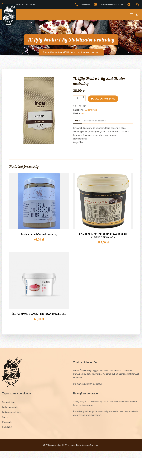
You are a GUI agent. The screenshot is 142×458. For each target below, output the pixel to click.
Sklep (60, 52)
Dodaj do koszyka (103, 98)
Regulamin (7, 427)
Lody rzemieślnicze (11, 412)
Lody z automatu (10, 407)
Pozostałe (7, 422)
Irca (82, 113)
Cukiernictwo (91, 110)
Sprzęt (5, 417)
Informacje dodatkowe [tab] (95, 120)
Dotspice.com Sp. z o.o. (87, 445)
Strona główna (49, 52)
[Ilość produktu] (77, 98)
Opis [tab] (77, 120)
